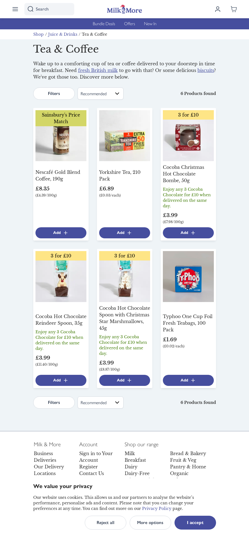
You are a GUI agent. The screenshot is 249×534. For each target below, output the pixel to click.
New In (150, 23)
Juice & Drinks (62, 34)
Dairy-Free (137, 473)
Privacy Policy (156, 508)
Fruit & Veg (183, 460)
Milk (130, 453)
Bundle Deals (104, 23)
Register (88, 466)
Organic (179, 473)
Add (60, 233)
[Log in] (218, 9)
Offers (129, 23)
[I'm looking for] (49, 9)
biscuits (205, 70)
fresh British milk (98, 70)
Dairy (131, 466)
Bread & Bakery (188, 453)
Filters (54, 93)
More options (150, 522)
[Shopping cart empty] (234, 9)
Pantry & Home (188, 466)
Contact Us (91, 473)
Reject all (105, 522)
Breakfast (135, 460)
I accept (195, 522)
